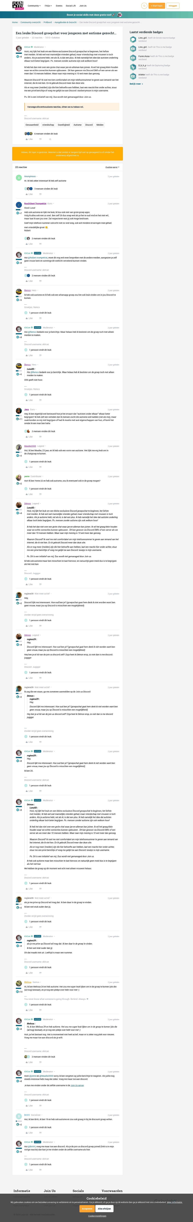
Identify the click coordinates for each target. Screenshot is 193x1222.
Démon (27, 503)
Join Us (83, 5)
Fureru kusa (144, 56)
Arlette (141, 74)
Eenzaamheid (32, 124)
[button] (157, 6)
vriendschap (48, 124)
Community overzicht (31, 22)
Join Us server (77, 1085)
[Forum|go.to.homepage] (18, 5)
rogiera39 (28, 593)
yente (26, 476)
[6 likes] (41, 133)
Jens (26, 409)
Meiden (99, 124)
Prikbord (48, 22)
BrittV (27, 1114)
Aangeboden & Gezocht (66, 22)
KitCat (27, 47)
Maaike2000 (30, 446)
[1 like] (37, 312)
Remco (27, 290)
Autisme (77, 124)
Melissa (27, 982)
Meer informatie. (175, 1202)
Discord (89, 124)
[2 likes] (39, 238)
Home (15, 22)
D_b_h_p (142, 65)
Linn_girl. (142, 37)
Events (59, 5)
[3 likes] (41, 188)
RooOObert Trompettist (35, 203)
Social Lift (71, 5)
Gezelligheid (64, 124)
